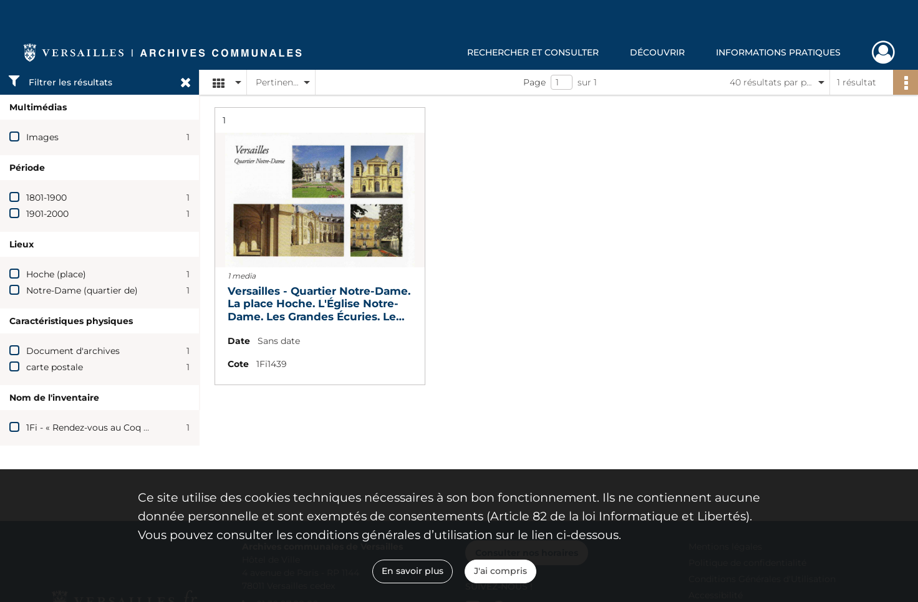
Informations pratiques (778, 52)
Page (534, 82)
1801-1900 (46, 197)
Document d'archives (73, 350)
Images (42, 137)
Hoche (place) (56, 274)
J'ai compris (500, 570)
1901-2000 (47, 213)
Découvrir (657, 52)
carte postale (54, 367)
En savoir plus (412, 570)
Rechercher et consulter (533, 52)
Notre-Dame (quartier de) (82, 290)
